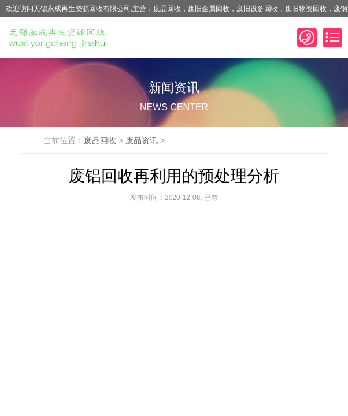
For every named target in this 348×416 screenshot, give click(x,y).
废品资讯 (141, 140)
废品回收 (100, 140)
